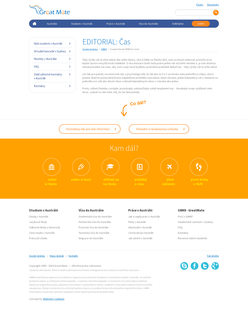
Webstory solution (53, 299)
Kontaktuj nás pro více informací (91, 129)
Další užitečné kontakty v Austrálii (52, 76)
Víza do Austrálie (148, 23)
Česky (199, 4)
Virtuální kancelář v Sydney (52, 51)
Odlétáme (178, 23)
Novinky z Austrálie (52, 59)
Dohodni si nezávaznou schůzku (160, 129)
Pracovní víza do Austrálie (93, 227)
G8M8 (201, 23)
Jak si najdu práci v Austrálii (144, 216)
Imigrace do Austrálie (91, 238)
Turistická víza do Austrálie (94, 233)
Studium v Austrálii (81, 23)
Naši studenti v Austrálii (52, 43)
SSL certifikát (205, 278)
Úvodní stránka (90, 49)
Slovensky (213, 4)
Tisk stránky (213, 256)
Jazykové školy (38, 222)
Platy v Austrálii (137, 222)
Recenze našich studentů (192, 238)
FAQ (52, 66)
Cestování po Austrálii (140, 233)
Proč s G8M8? (185, 216)
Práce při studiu (38, 238)
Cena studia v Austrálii (41, 233)
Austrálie (52, 23)
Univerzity (54, 227)
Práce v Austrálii (115, 23)
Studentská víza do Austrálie (95, 216)
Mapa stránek (57, 256)
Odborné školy (37, 227)
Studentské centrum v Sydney (195, 222)
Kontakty (52, 86)
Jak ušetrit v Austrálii (140, 238)
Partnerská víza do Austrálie (95, 222)
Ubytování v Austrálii (140, 227)
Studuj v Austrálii (38, 216)
